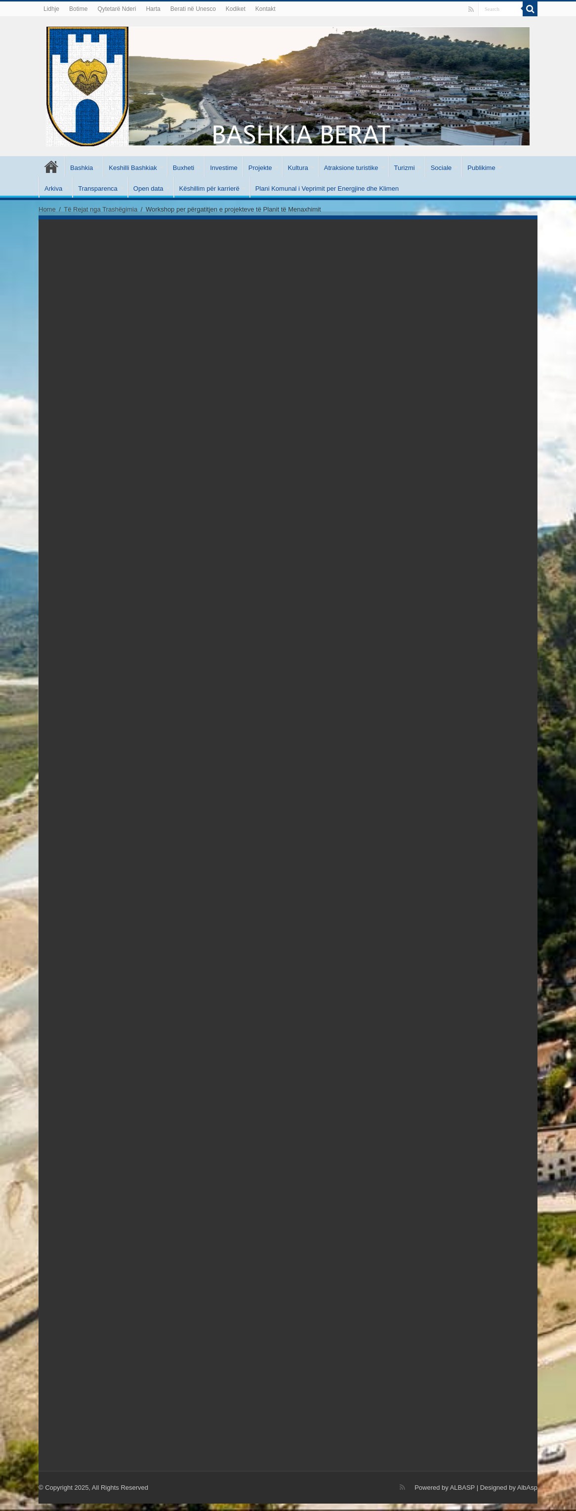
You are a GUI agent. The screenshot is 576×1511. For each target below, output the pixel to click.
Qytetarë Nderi (116, 8)
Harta (153, 8)
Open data (148, 188)
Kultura (298, 167)
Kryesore (51, 166)
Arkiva (53, 188)
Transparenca (98, 188)
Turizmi (404, 167)
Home (47, 209)
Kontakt (265, 8)
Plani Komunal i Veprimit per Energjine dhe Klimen (327, 188)
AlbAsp (527, 1487)
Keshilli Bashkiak (133, 167)
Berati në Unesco (193, 8)
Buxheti (183, 167)
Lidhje (51, 8)
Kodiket (236, 8)
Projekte (260, 167)
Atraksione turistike (351, 167)
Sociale (441, 167)
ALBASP (462, 1487)
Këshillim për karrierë (209, 188)
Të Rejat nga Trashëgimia (100, 209)
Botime (78, 8)
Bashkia (81, 167)
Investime (224, 167)
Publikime (481, 167)
